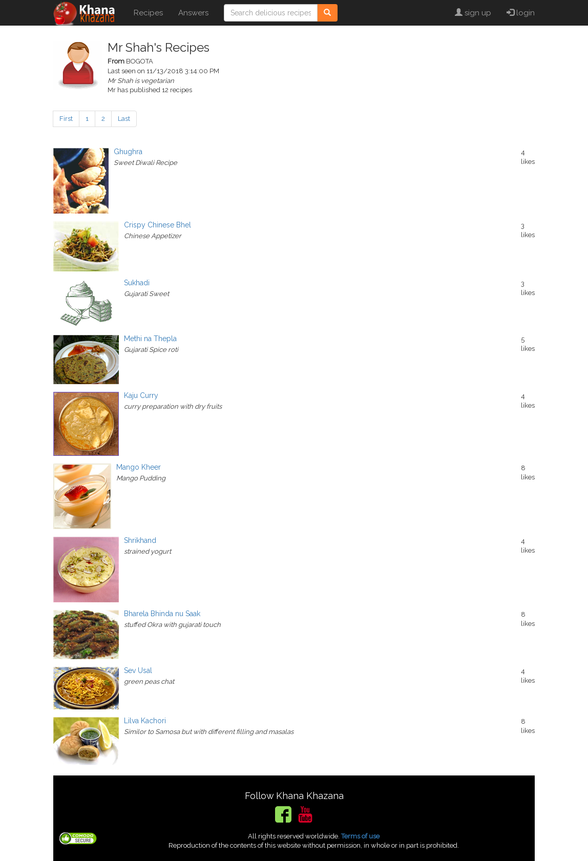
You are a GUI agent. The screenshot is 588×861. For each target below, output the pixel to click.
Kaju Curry (141, 395)
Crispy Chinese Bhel (157, 225)
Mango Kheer (138, 467)
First (66, 118)
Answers (193, 12)
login (521, 12)
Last (124, 118)
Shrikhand (140, 540)
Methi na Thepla (150, 338)
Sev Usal (138, 670)
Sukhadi (137, 283)
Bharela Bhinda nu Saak (162, 614)
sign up (473, 12)
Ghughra (128, 152)
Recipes (148, 12)
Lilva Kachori (145, 721)
